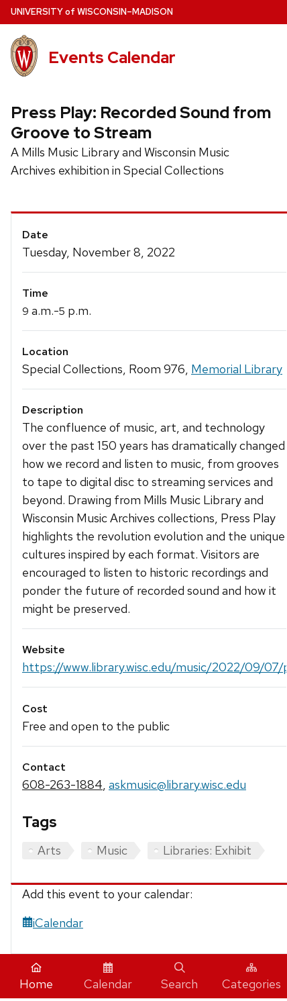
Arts (49, 850)
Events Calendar (112, 57)
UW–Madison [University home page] (92, 11)
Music (112, 850)
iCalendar (52, 923)
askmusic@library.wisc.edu (177, 784)
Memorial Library (236, 369)
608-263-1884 (62, 784)
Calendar (108, 977)
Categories (251, 977)
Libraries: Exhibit (207, 850)
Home (36, 977)
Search (179, 977)
